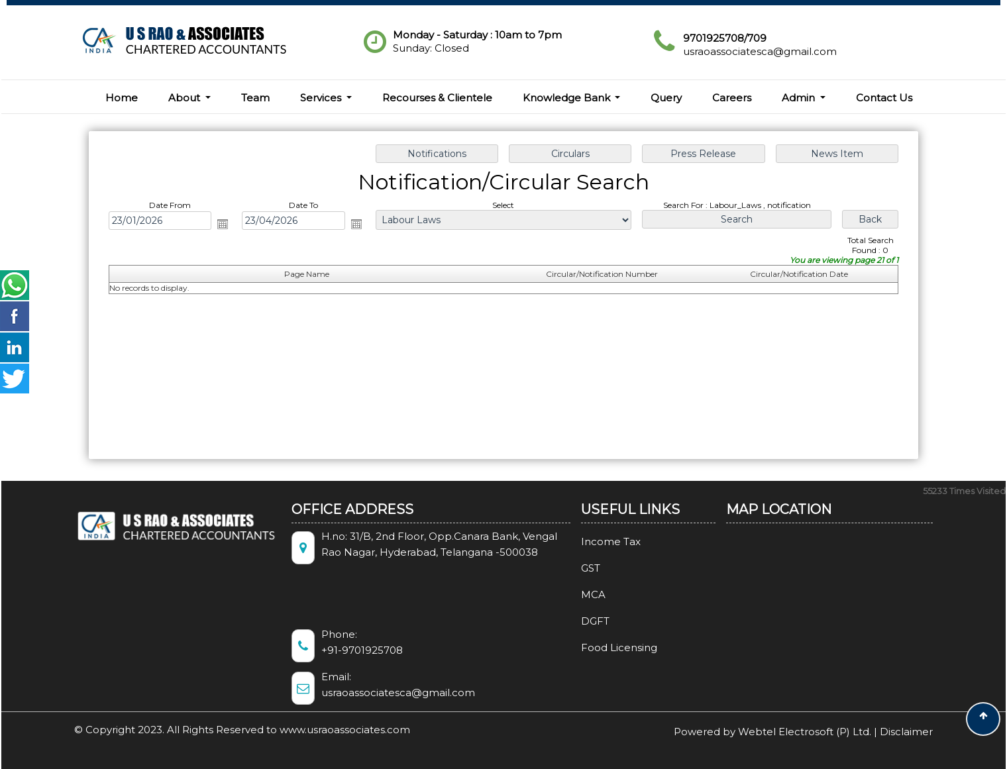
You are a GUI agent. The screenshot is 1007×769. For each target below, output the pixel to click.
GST (571, 568)
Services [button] (322, 97)
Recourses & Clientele (437, 97)
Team (255, 97)
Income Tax (591, 541)
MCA (574, 594)
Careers (731, 97)
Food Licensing (600, 647)
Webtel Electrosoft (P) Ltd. (804, 731)
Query (666, 97)
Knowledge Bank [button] (568, 97)
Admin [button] (800, 97)
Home (121, 97)
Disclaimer (906, 731)
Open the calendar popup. (222, 224)
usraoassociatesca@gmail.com (760, 51)
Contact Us (884, 97)
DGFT (576, 621)
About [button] (185, 97)
